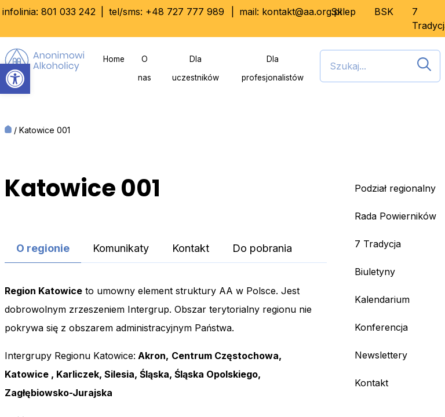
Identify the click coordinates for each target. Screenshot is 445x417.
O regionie (43, 248)
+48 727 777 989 (184, 11)
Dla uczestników (195, 68)
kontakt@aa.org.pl (302, 11)
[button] (15, 79)
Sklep (343, 11)
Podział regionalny (395, 188)
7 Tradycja (378, 244)
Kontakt (190, 248)
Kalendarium (382, 299)
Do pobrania (262, 248)
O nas (144, 68)
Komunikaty (121, 248)
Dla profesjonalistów (273, 68)
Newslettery (381, 355)
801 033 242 (68, 11)
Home (114, 59)
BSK (383, 11)
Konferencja (381, 327)
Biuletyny (375, 271)
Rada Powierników (395, 216)
